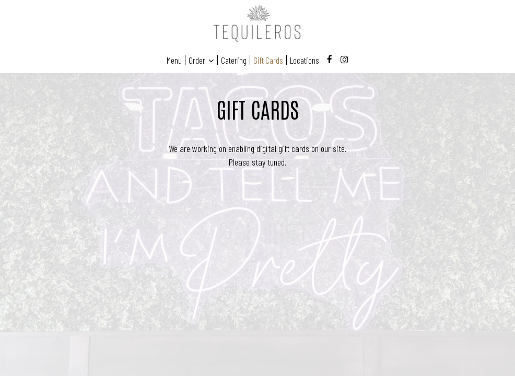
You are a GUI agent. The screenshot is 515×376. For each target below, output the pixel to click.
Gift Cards (268, 60)
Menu (174, 60)
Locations (304, 60)
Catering (234, 60)
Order (201, 60)
